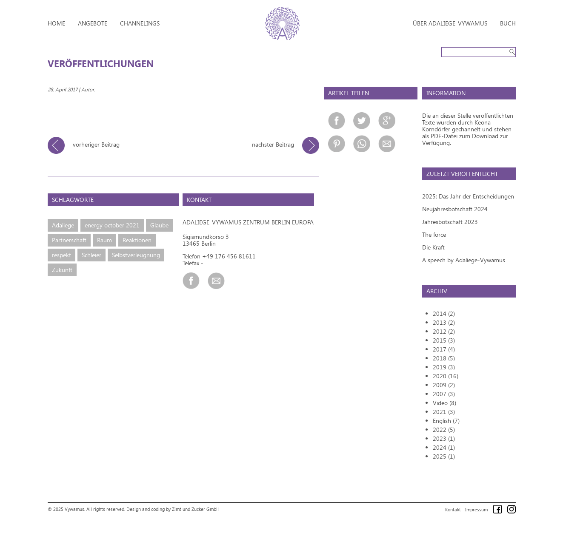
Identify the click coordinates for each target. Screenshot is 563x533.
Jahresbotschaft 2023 (450, 222)
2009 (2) (444, 385)
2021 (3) (444, 412)
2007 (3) (444, 394)
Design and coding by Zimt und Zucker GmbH (173, 509)
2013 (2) (444, 322)
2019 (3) (444, 367)
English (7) (446, 421)
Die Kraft (433, 247)
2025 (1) (444, 456)
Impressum (476, 509)
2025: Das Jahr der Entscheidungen (468, 196)
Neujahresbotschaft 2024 (455, 209)
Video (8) (444, 403)
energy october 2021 (112, 225)
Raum (104, 240)
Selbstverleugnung (136, 255)
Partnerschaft (69, 240)
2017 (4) (444, 349)
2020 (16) (445, 376)
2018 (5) (444, 358)
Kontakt (453, 509)
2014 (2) (444, 313)
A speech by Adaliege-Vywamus (463, 260)
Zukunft (62, 270)
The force (434, 234)
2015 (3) (444, 340)
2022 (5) (444, 429)
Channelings (140, 23)
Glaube (159, 225)
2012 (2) (444, 331)
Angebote (92, 23)
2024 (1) (444, 447)
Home (56, 23)
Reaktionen (137, 240)
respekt (61, 255)
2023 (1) (444, 438)
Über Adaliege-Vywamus (450, 23)
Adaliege (63, 225)
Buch (508, 23)
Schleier (91, 255)
